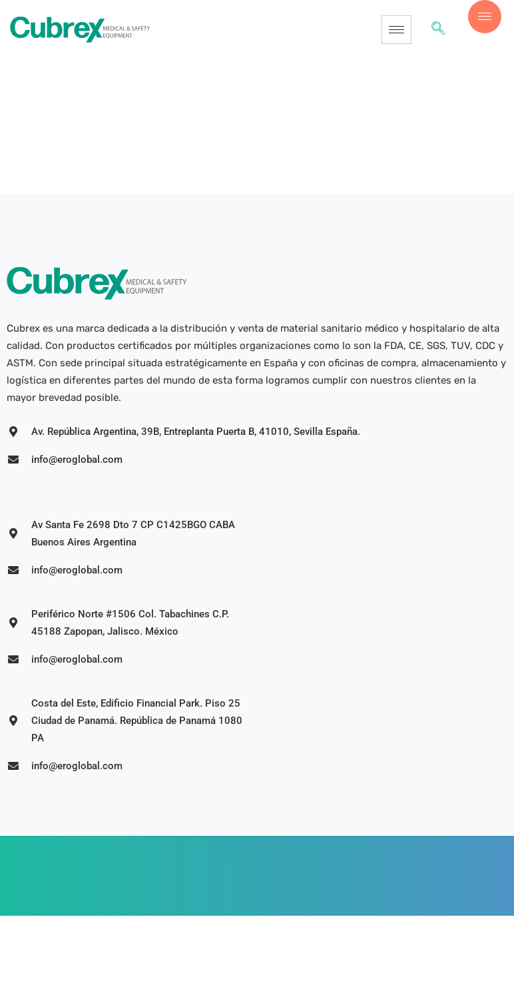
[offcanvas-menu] (484, 16)
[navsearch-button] (438, 29)
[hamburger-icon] (396, 29)
